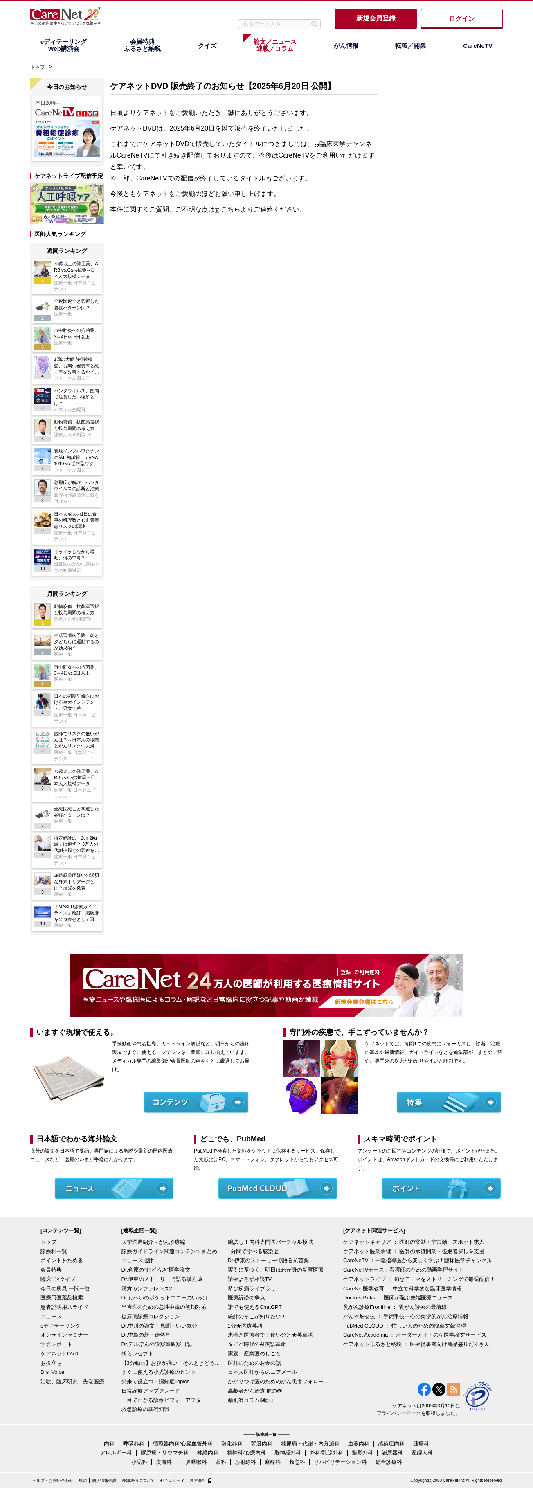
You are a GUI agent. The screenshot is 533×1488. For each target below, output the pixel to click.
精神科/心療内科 (246, 1453)
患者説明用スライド (64, 1307)
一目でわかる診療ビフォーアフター (164, 1400)
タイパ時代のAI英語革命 (257, 1344)
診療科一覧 (53, 1251)
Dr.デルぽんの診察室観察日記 (156, 1344)
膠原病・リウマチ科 (165, 1453)
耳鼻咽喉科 (193, 1462)
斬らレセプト (137, 1354)
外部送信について (138, 1480)
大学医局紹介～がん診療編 (153, 1242)
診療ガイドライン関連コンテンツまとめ (169, 1251)
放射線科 (245, 1462)
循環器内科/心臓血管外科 (183, 1444)
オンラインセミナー (64, 1335)
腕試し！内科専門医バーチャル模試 (270, 1242)
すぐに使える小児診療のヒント (158, 1372)
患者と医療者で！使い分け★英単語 (270, 1335)
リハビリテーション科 (340, 1462)
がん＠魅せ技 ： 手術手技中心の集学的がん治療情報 (405, 1316)
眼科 (221, 1462)
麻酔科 (273, 1462)
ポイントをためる (61, 1260)
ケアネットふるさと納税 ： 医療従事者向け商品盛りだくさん (416, 1344)
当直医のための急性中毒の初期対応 (164, 1307)
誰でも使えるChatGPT (255, 1307)
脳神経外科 (287, 1453)
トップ (37, 67)
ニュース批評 (137, 1260)
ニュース (51, 1316)
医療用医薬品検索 (61, 1297)
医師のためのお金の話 (254, 1363)
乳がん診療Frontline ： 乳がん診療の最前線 (395, 1307)
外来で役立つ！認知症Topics (155, 1381)
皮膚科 (164, 1462)
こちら (231, 209)
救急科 (297, 1462)
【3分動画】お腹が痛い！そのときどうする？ (172, 1363)
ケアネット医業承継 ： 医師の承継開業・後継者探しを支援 (413, 1251)
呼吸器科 (133, 1444)
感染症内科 (391, 1444)
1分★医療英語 (245, 1326)
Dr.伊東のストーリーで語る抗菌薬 (268, 1260)
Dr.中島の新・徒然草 (146, 1335)
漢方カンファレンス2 (146, 1288)
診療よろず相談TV (250, 1279)
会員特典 (51, 1270)
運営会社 (198, 1480)
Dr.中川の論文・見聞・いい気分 (159, 1326)
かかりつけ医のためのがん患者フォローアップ (279, 1381)
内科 (109, 1444)
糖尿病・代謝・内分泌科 (310, 1444)
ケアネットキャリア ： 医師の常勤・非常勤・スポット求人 (413, 1242)
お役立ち (51, 1363)
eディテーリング (60, 1326)
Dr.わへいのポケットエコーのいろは (164, 1297)
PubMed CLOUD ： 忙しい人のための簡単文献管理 (404, 1326)
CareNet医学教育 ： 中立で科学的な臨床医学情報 (402, 1288)
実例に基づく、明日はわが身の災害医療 (276, 1270)
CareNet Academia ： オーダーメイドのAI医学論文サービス (414, 1335)
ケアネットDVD (59, 1354)
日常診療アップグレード (150, 1391)
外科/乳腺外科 (326, 1453)
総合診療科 (389, 1462)
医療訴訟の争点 (246, 1297)
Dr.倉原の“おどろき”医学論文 (155, 1270)
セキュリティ (172, 1480)
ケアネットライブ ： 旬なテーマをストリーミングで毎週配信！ (419, 1279)
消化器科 (232, 1444)
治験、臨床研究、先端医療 (72, 1381)
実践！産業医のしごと (254, 1354)
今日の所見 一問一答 (65, 1288)
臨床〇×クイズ (58, 1279)
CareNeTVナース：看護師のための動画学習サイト (403, 1270)
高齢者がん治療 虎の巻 (255, 1391)
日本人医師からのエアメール (262, 1372)
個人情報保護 (104, 1480)
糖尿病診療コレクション (150, 1316)
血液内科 (358, 1444)
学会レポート (56, 1344)
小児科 (139, 1462)
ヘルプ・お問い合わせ (52, 1480)
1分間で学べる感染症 (253, 1251)
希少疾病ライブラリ (252, 1288)
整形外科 (362, 1453)
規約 (83, 1480)
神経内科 (207, 1453)
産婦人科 (422, 1453)
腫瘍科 (421, 1444)
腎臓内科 (261, 1444)
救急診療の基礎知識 (145, 1409)
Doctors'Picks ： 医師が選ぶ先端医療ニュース (398, 1297)
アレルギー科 (116, 1453)
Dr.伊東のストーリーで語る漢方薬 (162, 1279)
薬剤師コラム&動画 (251, 1400)
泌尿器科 (392, 1453)
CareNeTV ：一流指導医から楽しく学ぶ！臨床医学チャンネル (417, 1260)
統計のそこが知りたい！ (257, 1316)
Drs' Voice (52, 1372)
